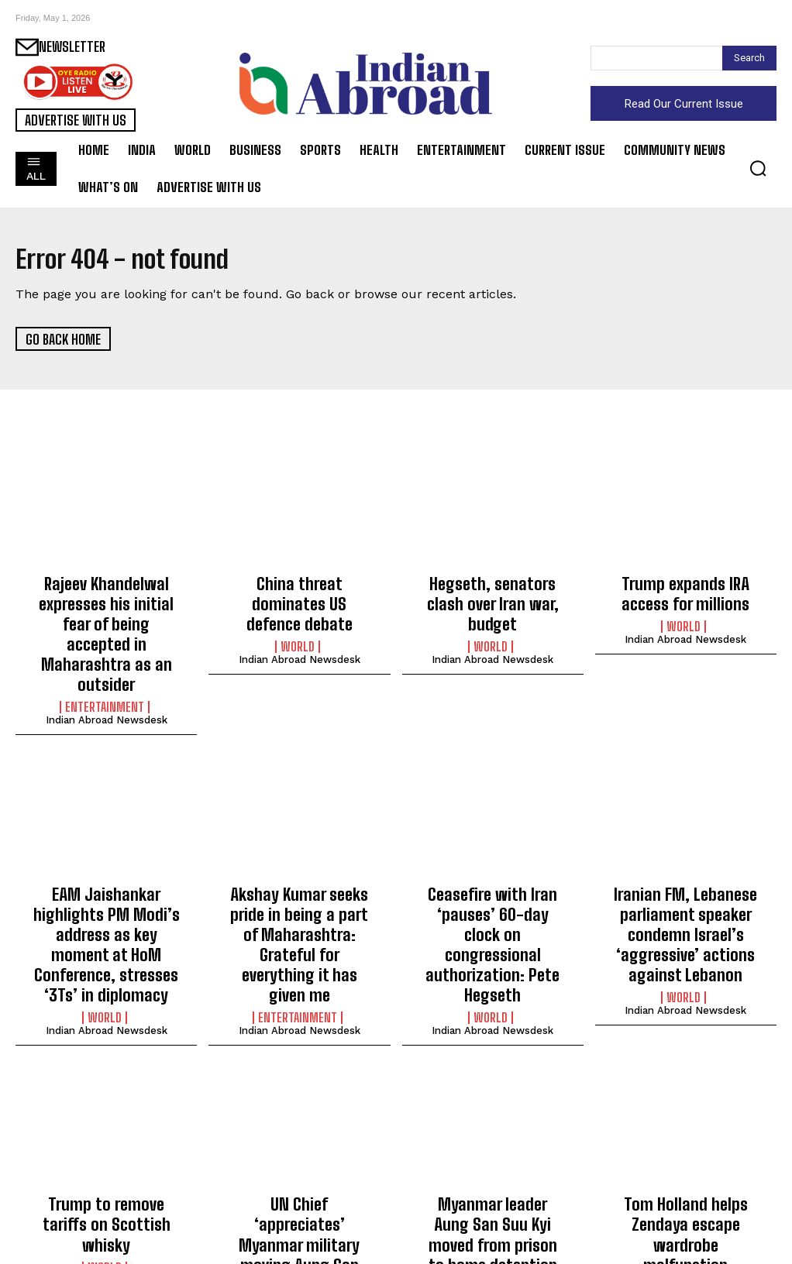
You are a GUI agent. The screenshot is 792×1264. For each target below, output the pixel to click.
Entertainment (104, 671)
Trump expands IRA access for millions (685, 591)
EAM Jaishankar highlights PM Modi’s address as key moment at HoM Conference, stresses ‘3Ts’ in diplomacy (106, 897)
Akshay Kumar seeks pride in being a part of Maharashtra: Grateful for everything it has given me (299, 889)
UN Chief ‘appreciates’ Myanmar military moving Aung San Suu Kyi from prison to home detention (299, 1170)
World (298, 620)
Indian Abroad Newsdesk (106, 683)
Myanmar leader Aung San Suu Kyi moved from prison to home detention (492, 1162)
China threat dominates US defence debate (299, 591)
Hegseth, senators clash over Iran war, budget (493, 591)
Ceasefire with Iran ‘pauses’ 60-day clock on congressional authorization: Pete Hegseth (493, 889)
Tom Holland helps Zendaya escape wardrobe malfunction (685, 1162)
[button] (758, 168)
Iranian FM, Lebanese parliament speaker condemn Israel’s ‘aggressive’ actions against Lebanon (685, 889)
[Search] (749, 58)
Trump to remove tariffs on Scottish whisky (106, 1154)
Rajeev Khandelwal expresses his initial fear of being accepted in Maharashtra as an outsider (106, 616)
